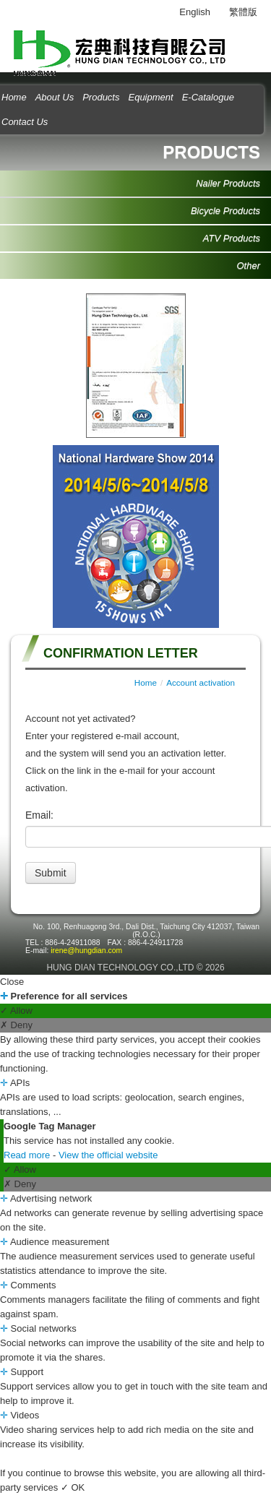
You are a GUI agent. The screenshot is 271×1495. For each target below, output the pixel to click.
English (194, 12)
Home (145, 682)
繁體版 (243, 12)
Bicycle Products (225, 210)
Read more (28, 1155)
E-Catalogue (208, 97)
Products (100, 97)
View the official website (108, 1155)
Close (12, 981)
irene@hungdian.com (86, 951)
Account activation (200, 682)
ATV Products (231, 238)
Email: (39, 815)
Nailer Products (228, 183)
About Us (54, 97)
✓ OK (73, 1487)
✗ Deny (16, 1025)
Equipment (150, 97)
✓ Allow (16, 1010)
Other (248, 265)
